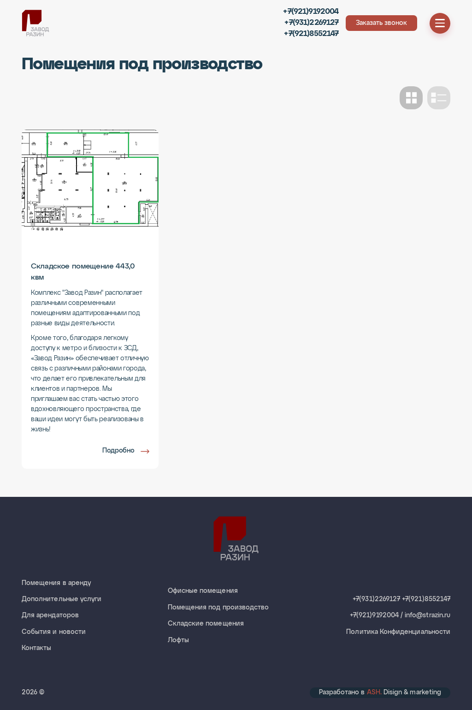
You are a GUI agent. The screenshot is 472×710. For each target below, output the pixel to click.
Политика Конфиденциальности (398, 632)
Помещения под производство (218, 607)
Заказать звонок (381, 23)
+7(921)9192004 (310, 12)
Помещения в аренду (56, 583)
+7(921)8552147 (311, 34)
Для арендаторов (50, 615)
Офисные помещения (203, 591)
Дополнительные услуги (61, 599)
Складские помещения (206, 624)
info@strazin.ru (427, 615)
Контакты (36, 648)
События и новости (54, 632)
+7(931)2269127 (311, 23)
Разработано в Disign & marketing (380, 692)
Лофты (178, 640)
